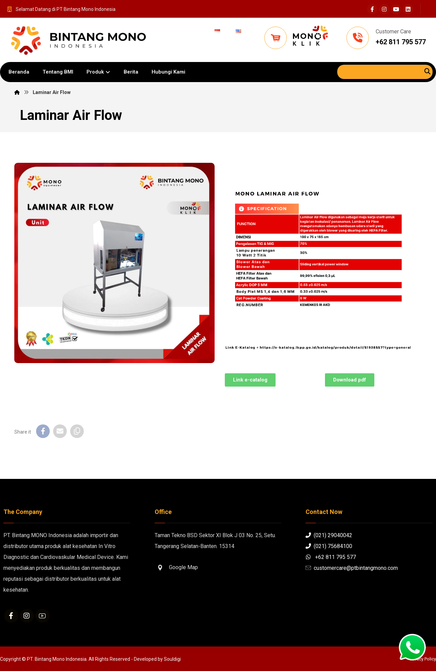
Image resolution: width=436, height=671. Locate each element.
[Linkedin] (408, 9)
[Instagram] (384, 9)
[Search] (427, 71)
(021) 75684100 (329, 546)
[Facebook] (372, 9)
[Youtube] (396, 9)
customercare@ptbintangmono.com (352, 568)
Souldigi (172, 659)
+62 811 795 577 (331, 557)
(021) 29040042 (329, 535)
